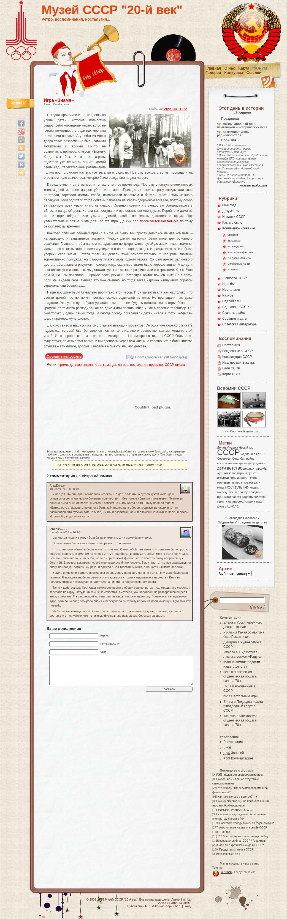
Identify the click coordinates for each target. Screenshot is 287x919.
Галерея (213, 72)
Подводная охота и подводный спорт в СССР (243, 706)
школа (180, 365)
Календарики (235, 246)
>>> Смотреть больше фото (242, 431)
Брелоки (233, 234)
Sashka (185, 899)
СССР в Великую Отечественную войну (243, 836)
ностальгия (138, 365)
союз (241, 501)
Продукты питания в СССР (236, 849)
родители (259, 496)
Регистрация (233, 742)
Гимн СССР (231, 368)
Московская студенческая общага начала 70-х (239, 676)
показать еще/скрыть (253, 185)
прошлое (156, 365)
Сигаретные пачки (239, 263)
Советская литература (239, 324)
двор (251, 463)
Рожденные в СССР (237, 351)
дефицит (249, 468)
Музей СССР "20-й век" (112, 10)
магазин (254, 482)
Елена (228, 622)
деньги (260, 463)
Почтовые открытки (239, 257)
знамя (88, 365)
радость (247, 496)
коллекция (224, 482)
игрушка (251, 473)
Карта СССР (231, 374)
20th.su (163, 902)
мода (220, 487)
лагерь (123, 365)
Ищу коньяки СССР (228, 853)
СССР (169, 365)
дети (221, 468)
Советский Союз (228, 458)
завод (233, 473)
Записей (233, 753)
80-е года (229, 205)
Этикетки (233, 269)
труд (259, 501)
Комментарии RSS (168, 906)
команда (109, 365)
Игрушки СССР (175, 109)
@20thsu (226, 872)
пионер (243, 492)
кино (253, 477)
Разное (227, 295)
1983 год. (225, 831)
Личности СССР (234, 278)
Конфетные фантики (240, 252)
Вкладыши (234, 240)
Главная (213, 68)
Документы (230, 211)
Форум (260, 68)
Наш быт (229, 284)
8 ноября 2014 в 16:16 (65, 532)
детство (76, 365)
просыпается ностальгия (159, 221)
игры (232, 477)
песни (233, 492)
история (243, 478)
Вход (227, 747)
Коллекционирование (238, 228)
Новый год (246, 447)
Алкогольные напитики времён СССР (243, 827)
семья (221, 501)
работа (236, 496)
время (63, 365)
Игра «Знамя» (59, 100)
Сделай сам (231, 301)
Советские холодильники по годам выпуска (246, 823)
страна (250, 501)
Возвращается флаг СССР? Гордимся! (241, 840)
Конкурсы (233, 72)
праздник (255, 492)
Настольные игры (244, 696)
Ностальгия (231, 290)
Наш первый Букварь (238, 362)
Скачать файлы (234, 313)
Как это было (232, 222)
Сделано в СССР (235, 307)
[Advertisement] (78, 407)
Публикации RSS (139, 906)
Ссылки (254, 72)
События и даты (234, 318)
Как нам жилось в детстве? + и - (238, 796)
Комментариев (238, 758)
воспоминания (227, 463)
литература (240, 482)
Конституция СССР (237, 357)
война (250, 458)
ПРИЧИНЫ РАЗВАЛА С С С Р (235, 809)
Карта (244, 68)
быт (242, 458)
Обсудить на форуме (64, 356)
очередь (222, 492)
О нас (229, 68)
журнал (222, 473)
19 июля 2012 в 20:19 (64, 489)
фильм (222, 506)
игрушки (223, 477)
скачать (231, 501)
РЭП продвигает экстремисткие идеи (240, 774)
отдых (254, 487)
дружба (261, 468)
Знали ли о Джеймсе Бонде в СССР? (240, 845)
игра (97, 365)
